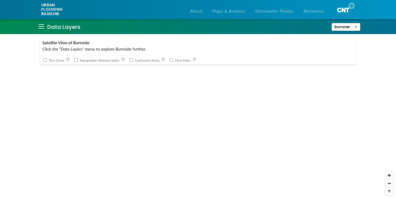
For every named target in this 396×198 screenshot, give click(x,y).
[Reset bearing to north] (389, 191)
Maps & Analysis (228, 10)
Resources (314, 10)
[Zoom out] (389, 183)
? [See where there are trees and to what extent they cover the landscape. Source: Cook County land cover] (68, 59)
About (196, 10)
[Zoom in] (389, 175)
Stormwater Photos (274, 10)
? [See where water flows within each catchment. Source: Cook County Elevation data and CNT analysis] (195, 59)
